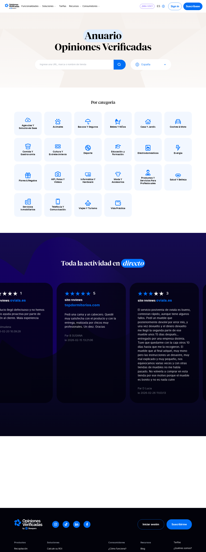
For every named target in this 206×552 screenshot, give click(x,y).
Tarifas (62, 6)
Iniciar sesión (151, 524)
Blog (142, 549)
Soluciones (49, 6)
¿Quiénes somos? (183, 548)
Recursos (75, 6)
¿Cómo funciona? (117, 549)
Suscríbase (193, 6)
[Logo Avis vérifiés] (12, 6)
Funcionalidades (31, 6)
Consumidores (91, 6)
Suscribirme (179, 524)
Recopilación (21, 549)
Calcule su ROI (54, 549)
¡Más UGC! (147, 6)
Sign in (175, 6)
